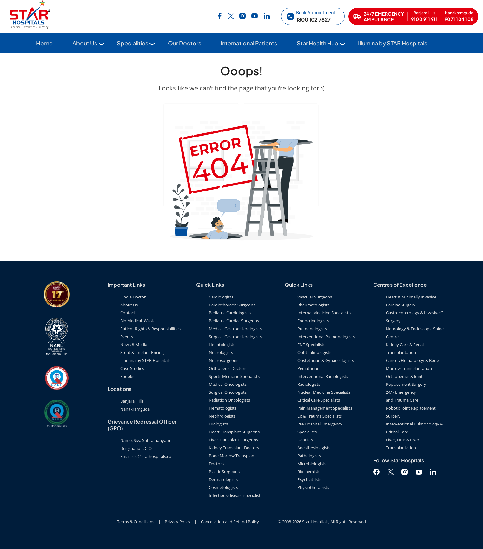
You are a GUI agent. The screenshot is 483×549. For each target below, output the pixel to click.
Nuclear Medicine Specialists (323, 392)
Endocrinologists (313, 321)
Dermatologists (223, 479)
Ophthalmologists (314, 352)
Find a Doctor (133, 297)
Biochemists (308, 471)
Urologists (218, 424)
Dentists (305, 440)
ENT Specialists (311, 344)
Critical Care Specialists (318, 400)
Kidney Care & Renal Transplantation (405, 348)
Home (44, 43)
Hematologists (222, 408)
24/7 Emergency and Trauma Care (402, 396)
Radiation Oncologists (229, 400)
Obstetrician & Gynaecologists (325, 360)
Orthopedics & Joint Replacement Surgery (406, 380)
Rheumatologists (313, 305)
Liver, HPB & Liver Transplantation (402, 444)
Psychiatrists (309, 479)
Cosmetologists (223, 487)
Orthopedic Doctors (227, 368)
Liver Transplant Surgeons (233, 440)
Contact (127, 313)
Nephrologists (222, 416)
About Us (84, 43)
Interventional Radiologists (322, 376)
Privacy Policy (177, 522)
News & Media (133, 344)
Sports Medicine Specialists (234, 376)
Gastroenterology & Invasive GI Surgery (415, 317)
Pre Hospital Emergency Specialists (319, 428)
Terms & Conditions (135, 522)
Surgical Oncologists (228, 392)
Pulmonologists (312, 328)
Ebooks (127, 376)
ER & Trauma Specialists (319, 416)
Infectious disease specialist (235, 495)
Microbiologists (311, 463)
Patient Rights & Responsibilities (150, 328)
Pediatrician (308, 368)
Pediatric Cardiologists (230, 313)
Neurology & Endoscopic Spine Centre (415, 332)
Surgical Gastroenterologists (235, 336)
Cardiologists (221, 297)
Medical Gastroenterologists (235, 328)
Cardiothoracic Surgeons (232, 305)
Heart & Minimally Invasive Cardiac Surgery (411, 301)
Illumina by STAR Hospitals (392, 43)
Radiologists (308, 384)
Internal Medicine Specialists (324, 313)
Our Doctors (184, 43)
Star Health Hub (317, 43)
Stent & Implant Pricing (142, 352)
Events (126, 336)
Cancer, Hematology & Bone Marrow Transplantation (412, 364)
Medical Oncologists (228, 384)
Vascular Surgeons (314, 297)
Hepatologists (222, 344)
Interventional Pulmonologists (326, 336)
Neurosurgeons (223, 360)
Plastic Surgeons (224, 471)
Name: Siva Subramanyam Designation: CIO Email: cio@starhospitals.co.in (148, 448)
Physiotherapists (313, 487)
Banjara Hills (131, 401)
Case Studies (132, 368)
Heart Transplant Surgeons (234, 432)
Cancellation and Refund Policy (230, 522)
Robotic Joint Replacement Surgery (411, 412)
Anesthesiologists (313, 448)
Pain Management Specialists (324, 408)
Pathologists (309, 456)
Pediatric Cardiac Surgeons (234, 321)
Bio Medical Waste (137, 321)
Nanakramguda (135, 409)
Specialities (132, 43)
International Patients (249, 43)
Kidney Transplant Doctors (234, 448)
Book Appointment (315, 13)
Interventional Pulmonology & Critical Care (414, 428)
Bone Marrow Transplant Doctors (232, 459)
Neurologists (221, 352)
